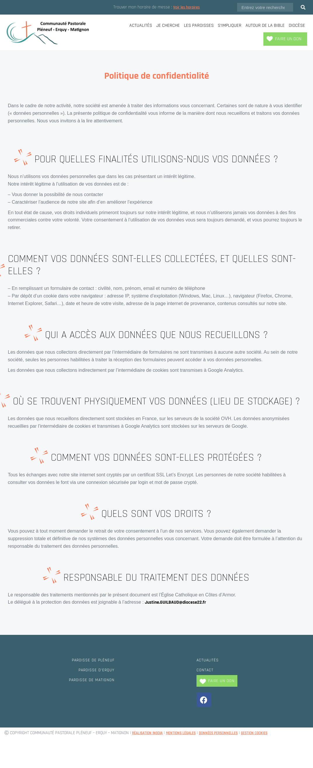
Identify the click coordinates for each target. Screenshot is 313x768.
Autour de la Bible (265, 25)
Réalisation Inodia (150, 733)
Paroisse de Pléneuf (90, 660)
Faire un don (288, 39)
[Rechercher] (303, 7)
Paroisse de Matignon (88, 680)
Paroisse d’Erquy (94, 670)
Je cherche (168, 25)
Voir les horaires (186, 7)
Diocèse (297, 25)
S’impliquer (229, 25)
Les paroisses (199, 25)
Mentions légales (188, 733)
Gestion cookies (272, 733)
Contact (206, 670)
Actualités (140, 25)
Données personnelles (231, 733)
